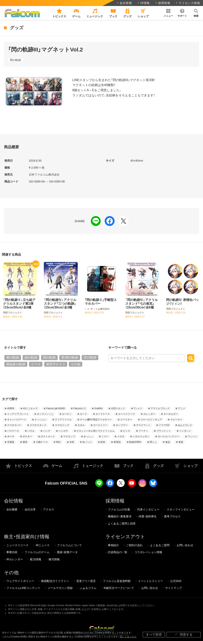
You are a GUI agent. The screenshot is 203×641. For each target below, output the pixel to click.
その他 (75, 364)
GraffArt (98, 408)
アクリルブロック (160, 408)
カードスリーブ (126, 414)
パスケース (13, 431)
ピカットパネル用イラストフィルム (96, 431)
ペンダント (185, 431)
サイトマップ (173, 588)
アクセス (48, 509)
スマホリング (62, 425)
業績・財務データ (67, 552)
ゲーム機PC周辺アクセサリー (96, 419)
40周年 (10, 408)
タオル (81, 425)
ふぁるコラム (88, 588)
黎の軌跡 (12, 357)
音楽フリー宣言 (86, 581)
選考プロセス (172, 516)
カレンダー (149, 414)
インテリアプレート (18, 414)
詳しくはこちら (128, 636)
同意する (183, 634)
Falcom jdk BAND (55, 408)
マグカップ (69, 436)
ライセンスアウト (125, 536)
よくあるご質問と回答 (122, 523)
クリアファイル (63, 419)
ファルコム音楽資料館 (117, 581)
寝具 (25, 442)
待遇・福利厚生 (148, 516)
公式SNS (175, 581)
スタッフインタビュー (180, 509)
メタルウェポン (141, 436)
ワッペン (192, 436)
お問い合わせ (185, 545)
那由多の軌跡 (15, 364)
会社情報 (124, 3)
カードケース (103, 414)
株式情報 (54, 559)
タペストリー (100, 425)
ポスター (27, 436)
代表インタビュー (148, 509)
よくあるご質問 (159, 545)
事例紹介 (113, 545)
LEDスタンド (118, 408)
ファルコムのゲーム (37, 552)
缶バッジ (87, 442)
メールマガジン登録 (60, 588)
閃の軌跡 (15, 60)
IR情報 (143, 3)
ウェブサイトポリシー (20, 581)
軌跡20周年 (135, 442)
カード (83, 414)
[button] (168, 13)
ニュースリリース (17, 545)
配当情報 (35, 559)
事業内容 (11, 552)
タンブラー (122, 425)
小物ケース (42, 442)
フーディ (143, 431)
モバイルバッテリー (168, 436)
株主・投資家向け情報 (26, 536)
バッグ (46, 431)
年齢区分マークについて (118, 588)
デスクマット (143, 425)
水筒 (71, 442)
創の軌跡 (31, 357)
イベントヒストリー (150, 581)
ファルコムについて (69, 545)
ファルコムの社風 (119, 509)
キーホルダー (171, 414)
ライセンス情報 (187, 3)
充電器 (10, 442)
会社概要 (11, 509)
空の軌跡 (90, 357)
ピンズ (126, 431)
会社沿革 (30, 509)
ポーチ (10, 436)
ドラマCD (164, 425)
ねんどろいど (185, 425)
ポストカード (48, 436)
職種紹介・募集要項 (119, 516)
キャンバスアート (16, 419)
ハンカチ (63, 431)
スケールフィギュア (151, 419)
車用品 (117, 442)
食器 (180, 442)
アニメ (181, 408)
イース (35, 364)
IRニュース (43, 545)
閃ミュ (153, 442)
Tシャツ (138, 408)
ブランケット (163, 431)
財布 (103, 442)
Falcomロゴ (79, 408)
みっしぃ (88, 436)
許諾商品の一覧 (117, 552)
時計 (58, 442)
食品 (167, 442)
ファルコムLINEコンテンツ (23, 588)
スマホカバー (14, 425)
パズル (30, 431)
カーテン (67, 414)
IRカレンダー (14, 559)
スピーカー (176, 419)
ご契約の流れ (134, 545)
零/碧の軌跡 (69, 357)
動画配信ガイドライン (55, 581)
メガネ (120, 436)
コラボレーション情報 (148, 552)
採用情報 (162, 3)
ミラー (105, 436)
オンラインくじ (45, 414)
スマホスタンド (38, 425)
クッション (40, 419)
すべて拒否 (154, 634)
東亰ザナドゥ (55, 364)
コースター (126, 419)
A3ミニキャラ (30, 408)
